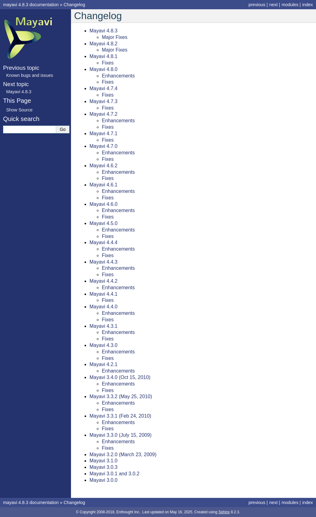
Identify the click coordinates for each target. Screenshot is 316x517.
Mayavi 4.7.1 (103, 133)
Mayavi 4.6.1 (103, 184)
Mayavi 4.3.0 (103, 345)
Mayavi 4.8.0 (103, 69)
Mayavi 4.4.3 (103, 262)
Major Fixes (114, 37)
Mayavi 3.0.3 (103, 467)
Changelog (74, 4)
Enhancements (118, 75)
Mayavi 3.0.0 (103, 480)
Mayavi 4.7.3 (103, 101)
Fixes (108, 62)
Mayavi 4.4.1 (103, 294)
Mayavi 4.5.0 (103, 223)
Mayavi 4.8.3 (103, 30)
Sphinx (224, 512)
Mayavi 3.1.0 (103, 460)
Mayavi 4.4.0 (103, 306)
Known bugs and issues (29, 75)
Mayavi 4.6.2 (103, 165)
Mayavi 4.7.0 (103, 146)
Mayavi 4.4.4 (103, 242)
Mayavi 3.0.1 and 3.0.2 (114, 473)
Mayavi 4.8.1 (103, 56)
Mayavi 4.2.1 (103, 364)
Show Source (19, 109)
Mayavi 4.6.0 (103, 204)
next (273, 4)
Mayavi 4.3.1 (103, 326)
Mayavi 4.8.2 (103, 43)
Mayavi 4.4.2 (103, 281)
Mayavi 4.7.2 (103, 114)
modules (289, 4)
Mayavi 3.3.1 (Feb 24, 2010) (120, 416)
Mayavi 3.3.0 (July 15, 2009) (120, 435)
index (307, 4)
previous (256, 4)
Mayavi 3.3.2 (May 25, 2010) (120, 396)
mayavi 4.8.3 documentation (31, 4)
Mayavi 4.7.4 (103, 88)
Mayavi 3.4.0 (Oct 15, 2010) (119, 377)
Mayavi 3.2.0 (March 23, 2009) (122, 454)
